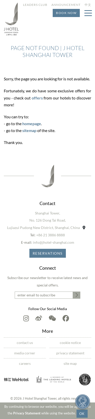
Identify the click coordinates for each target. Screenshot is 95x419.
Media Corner (24, 353)
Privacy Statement (27, 413)
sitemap (29, 130)
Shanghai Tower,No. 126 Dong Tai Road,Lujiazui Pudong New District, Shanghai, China (46, 220)
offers (37, 97)
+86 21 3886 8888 (50, 235)
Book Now (66, 13)
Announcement (66, 5)
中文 (88, 5)
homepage (31, 123)
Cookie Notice (70, 342)
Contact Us (25, 342)
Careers (25, 363)
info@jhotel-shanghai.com (53, 242)
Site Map (70, 363)
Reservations (48, 253)
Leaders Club (35, 5)
